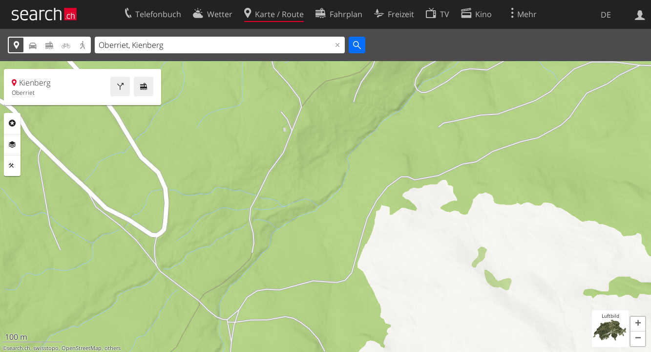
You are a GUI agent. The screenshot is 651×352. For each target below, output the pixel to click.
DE (606, 14)
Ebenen (12, 144)
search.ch (18, 348)
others (113, 348)
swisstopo (46, 348)
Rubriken (12, 123)
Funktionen (12, 165)
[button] (637, 324)
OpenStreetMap (82, 348)
